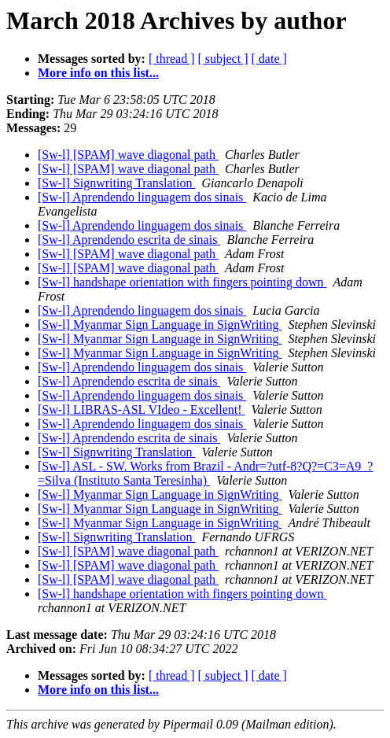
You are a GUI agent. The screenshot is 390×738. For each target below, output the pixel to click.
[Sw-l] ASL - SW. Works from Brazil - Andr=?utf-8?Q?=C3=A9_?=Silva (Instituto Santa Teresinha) (205, 473)
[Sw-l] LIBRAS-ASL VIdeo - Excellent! (141, 409)
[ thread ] (172, 58)
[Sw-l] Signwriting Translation (116, 183)
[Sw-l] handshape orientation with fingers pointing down (182, 282)
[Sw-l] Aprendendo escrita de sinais (129, 239)
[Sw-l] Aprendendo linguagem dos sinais (142, 197)
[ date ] (269, 58)
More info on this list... (98, 72)
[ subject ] (223, 58)
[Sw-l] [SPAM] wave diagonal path (128, 154)
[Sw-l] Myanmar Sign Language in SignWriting (159, 324)
